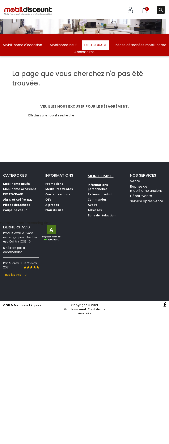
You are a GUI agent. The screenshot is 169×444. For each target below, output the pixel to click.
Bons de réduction (102, 215)
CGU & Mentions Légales (22, 305)
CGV (48, 199)
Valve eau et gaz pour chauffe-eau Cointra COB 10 (20, 237)
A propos (52, 205)
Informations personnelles (98, 187)
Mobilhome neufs (16, 184)
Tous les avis (14, 275)
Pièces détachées (16, 205)
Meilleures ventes (59, 189)
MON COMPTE (101, 176)
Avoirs (92, 205)
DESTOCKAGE (95, 45)
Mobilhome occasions (19, 189)
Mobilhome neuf (63, 45)
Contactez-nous (57, 194)
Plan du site (54, 210)
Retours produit (100, 194)
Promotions (54, 184)
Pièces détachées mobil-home (140, 45)
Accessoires (84, 52)
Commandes (97, 199)
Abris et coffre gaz (18, 199)
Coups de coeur (15, 210)
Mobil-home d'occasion (22, 45)
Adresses (95, 210)
